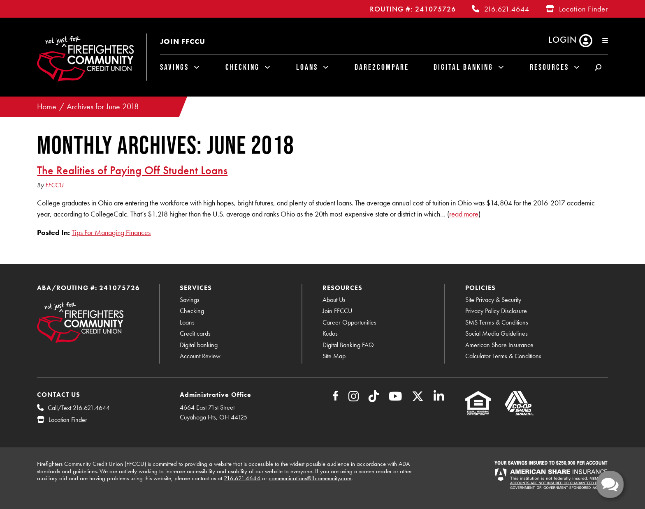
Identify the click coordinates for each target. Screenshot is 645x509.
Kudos (330, 333)
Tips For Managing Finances (111, 232)
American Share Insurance (499, 345)
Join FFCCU (182, 41)
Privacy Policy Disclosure (496, 311)
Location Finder (583, 9)
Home (46, 106)
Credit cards (195, 333)
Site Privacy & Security (493, 300)
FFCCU (54, 185)
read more (463, 214)
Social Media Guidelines (496, 333)
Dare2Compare (382, 66)
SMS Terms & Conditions (496, 322)
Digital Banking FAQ (348, 345)
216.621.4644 (506, 9)
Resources (549, 66)
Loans (307, 66)
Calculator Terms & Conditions (503, 356)
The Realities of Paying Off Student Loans (132, 170)
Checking (242, 66)
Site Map (334, 356)
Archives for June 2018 (103, 106)
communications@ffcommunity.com (310, 478)
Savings (174, 66)
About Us (334, 300)
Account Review (200, 356)
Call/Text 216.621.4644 (79, 407)
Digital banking (199, 345)
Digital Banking (463, 66)
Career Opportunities (349, 322)
